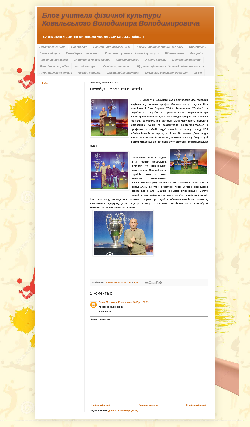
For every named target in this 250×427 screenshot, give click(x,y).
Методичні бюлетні (186, 59)
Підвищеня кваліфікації (56, 72)
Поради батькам (89, 72)
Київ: (45, 83)
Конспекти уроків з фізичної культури (132, 53)
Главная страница (52, 46)
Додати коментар (100, 319)
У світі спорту (155, 59)
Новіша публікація (101, 405)
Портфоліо (79, 46)
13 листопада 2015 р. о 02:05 (133, 302)
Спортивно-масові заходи (92, 59)
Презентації (197, 46)
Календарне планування (82, 53)
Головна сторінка (148, 405)
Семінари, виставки (117, 66)
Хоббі (198, 72)
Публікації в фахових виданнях (166, 72)
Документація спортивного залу (160, 46)
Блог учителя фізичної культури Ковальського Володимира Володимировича (121, 19)
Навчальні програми (54, 59)
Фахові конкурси (86, 66)
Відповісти (105, 311)
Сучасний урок (50, 53)
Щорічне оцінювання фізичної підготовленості (170, 66)
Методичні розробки (54, 66)
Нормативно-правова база (112, 46)
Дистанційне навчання (123, 72)
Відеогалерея (174, 53)
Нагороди (196, 53)
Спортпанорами (127, 59)
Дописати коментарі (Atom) (123, 410)
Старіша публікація (196, 405)
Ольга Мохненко (108, 302)
